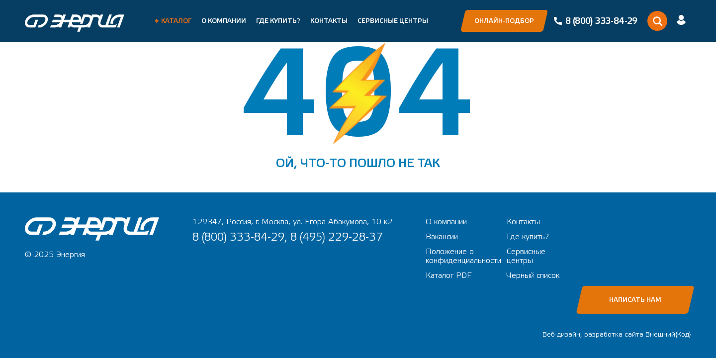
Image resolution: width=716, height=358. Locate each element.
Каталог (176, 21)
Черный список (533, 275)
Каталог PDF (448, 275)
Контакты (329, 21)
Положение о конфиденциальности (463, 256)
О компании (223, 21)
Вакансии (442, 236)
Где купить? (278, 21)
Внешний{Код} (668, 335)
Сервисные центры (393, 21)
